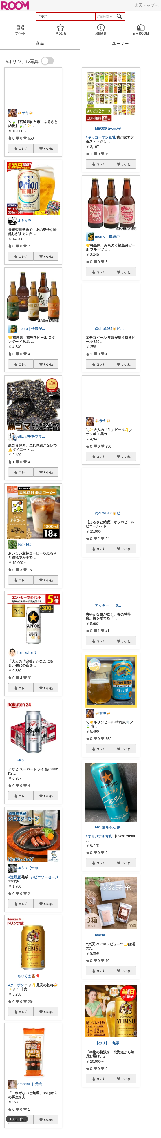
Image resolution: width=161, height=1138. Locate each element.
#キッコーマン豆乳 (101, 137)
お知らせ (100, 29)
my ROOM (141, 29)
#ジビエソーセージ (43, 877)
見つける (60, 29)
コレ (23, 148)
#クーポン (16, 985)
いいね (48, 148)
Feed (20, 29)
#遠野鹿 (14, 877)
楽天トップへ (146, 5)
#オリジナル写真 (99, 836)
